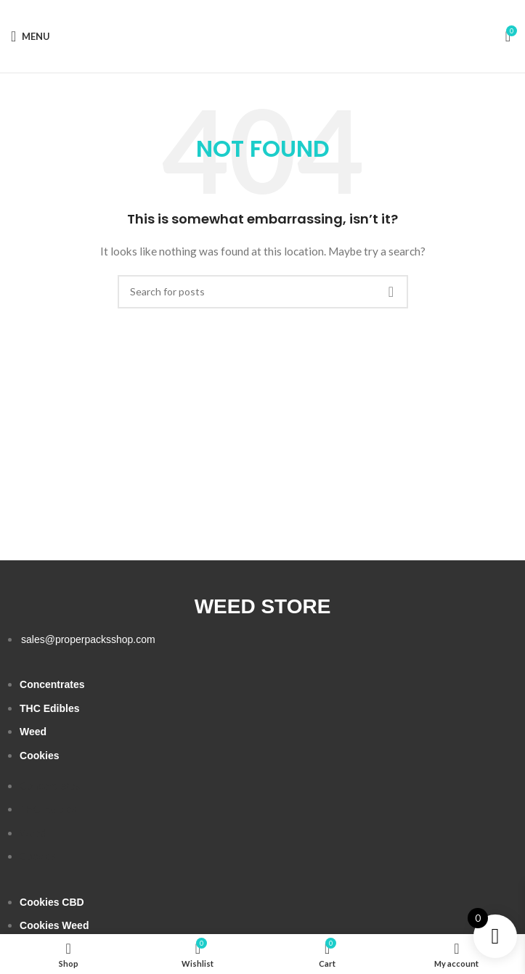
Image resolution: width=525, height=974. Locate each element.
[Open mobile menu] (30, 36)
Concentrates (52, 684)
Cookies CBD (52, 902)
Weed (33, 731)
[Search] (263, 291)
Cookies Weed (54, 925)
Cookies (39, 755)
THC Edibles (49, 708)
